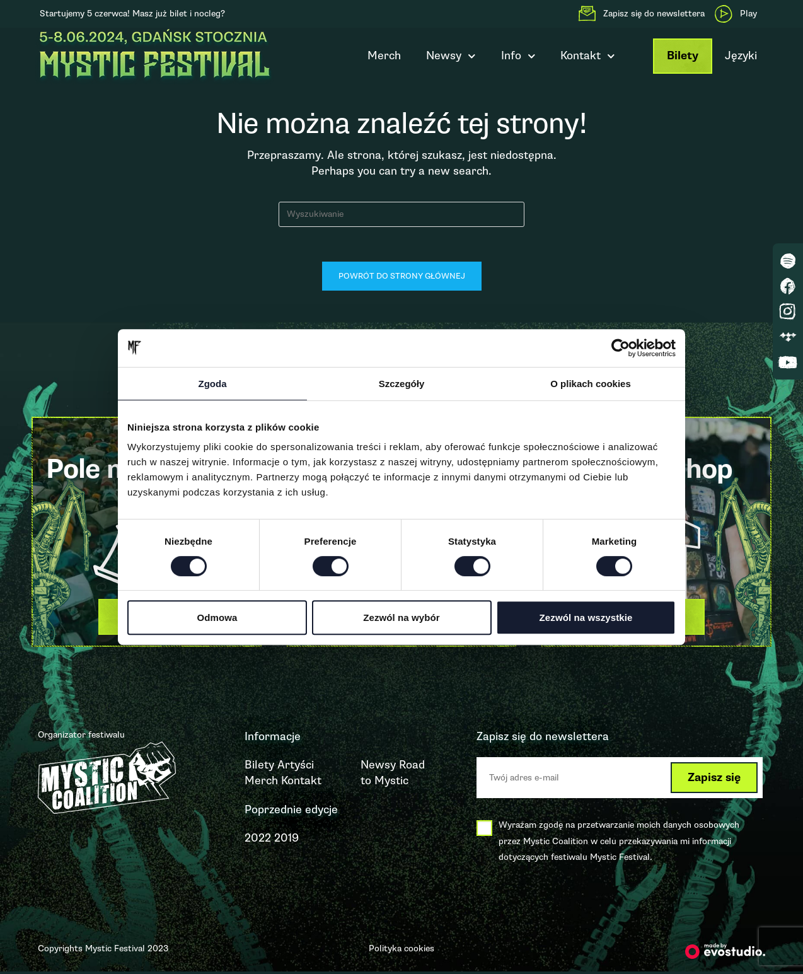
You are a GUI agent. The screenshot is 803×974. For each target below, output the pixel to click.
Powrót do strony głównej (401, 279)
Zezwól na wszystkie (586, 617)
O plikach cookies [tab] (590, 383)
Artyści (295, 768)
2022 (258, 840)
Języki (741, 55)
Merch (384, 55)
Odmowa (217, 617)
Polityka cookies (401, 951)
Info (518, 56)
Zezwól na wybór (401, 617)
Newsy (451, 56)
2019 (286, 840)
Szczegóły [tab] (402, 383)
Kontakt (587, 56)
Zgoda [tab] (213, 383)
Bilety (682, 56)
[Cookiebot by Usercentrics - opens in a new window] (620, 348)
